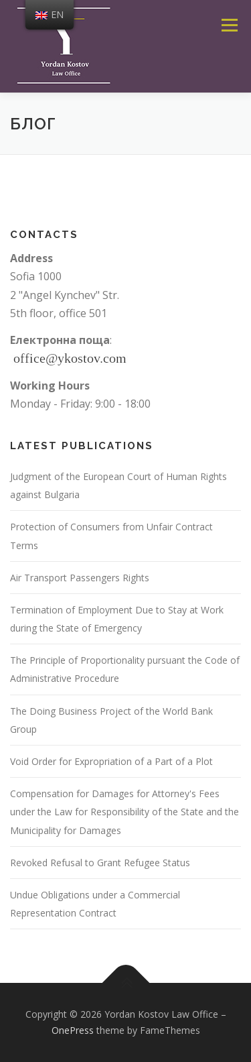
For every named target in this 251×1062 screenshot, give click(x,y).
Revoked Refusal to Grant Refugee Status (100, 862)
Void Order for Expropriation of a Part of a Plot (111, 761)
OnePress (73, 1030)
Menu (229, 24)
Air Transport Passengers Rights (79, 577)
